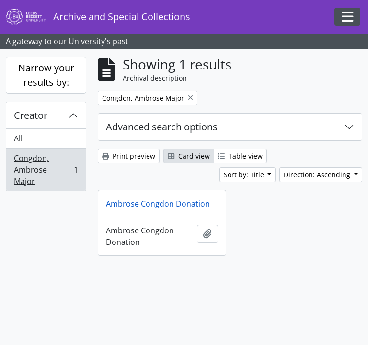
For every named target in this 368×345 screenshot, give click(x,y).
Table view (240, 156)
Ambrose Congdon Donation (158, 203)
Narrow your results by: (46, 75)
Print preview (128, 156)
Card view (189, 156)
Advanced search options (162, 126)
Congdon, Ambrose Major (45, 169)
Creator (30, 115)
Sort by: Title (245, 174)
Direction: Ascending (318, 174)
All (18, 138)
